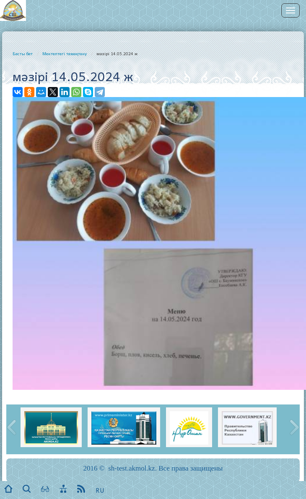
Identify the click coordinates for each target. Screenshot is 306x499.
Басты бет (23, 53)
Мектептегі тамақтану (64, 53)
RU (100, 490)
